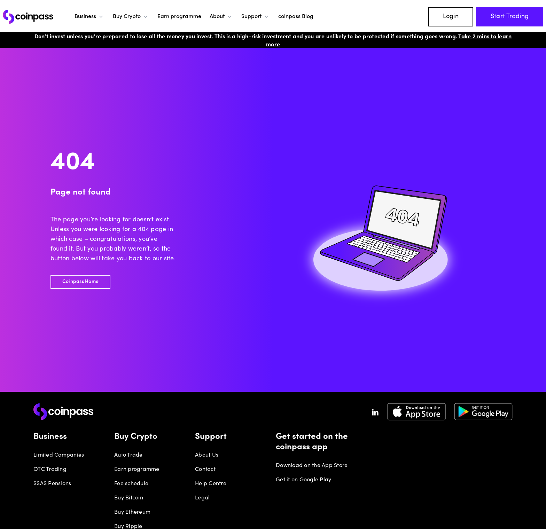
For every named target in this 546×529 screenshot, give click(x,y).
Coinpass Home (80, 281)
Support (255, 16)
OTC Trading (50, 469)
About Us (206, 455)
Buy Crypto (131, 16)
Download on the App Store (312, 465)
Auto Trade (128, 455)
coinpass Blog (295, 16)
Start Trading (510, 17)
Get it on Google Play (303, 480)
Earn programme (179, 16)
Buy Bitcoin (128, 498)
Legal (202, 498)
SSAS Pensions (52, 484)
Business (89, 16)
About (221, 16)
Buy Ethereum (132, 512)
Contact (205, 469)
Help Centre (210, 484)
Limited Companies (58, 455)
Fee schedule (131, 484)
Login (451, 17)
